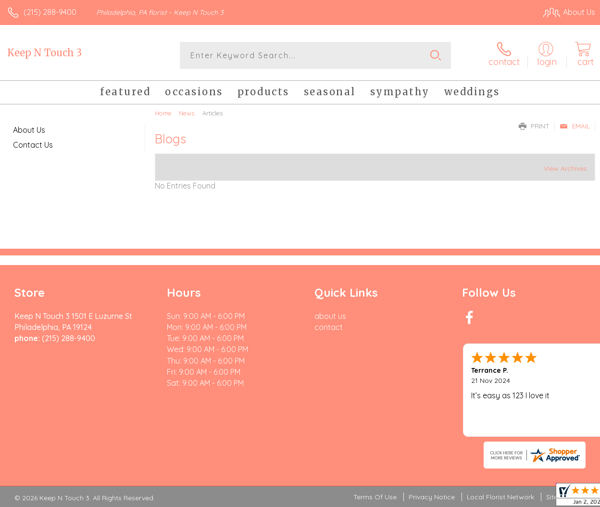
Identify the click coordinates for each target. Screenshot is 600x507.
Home (163, 113)
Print (534, 126)
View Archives (565, 168)
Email (575, 126)
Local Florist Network (500, 497)
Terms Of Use (375, 497)
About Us (29, 130)
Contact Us (33, 145)
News (186, 113)
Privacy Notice (432, 497)
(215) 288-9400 (50, 12)
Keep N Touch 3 (44, 53)
